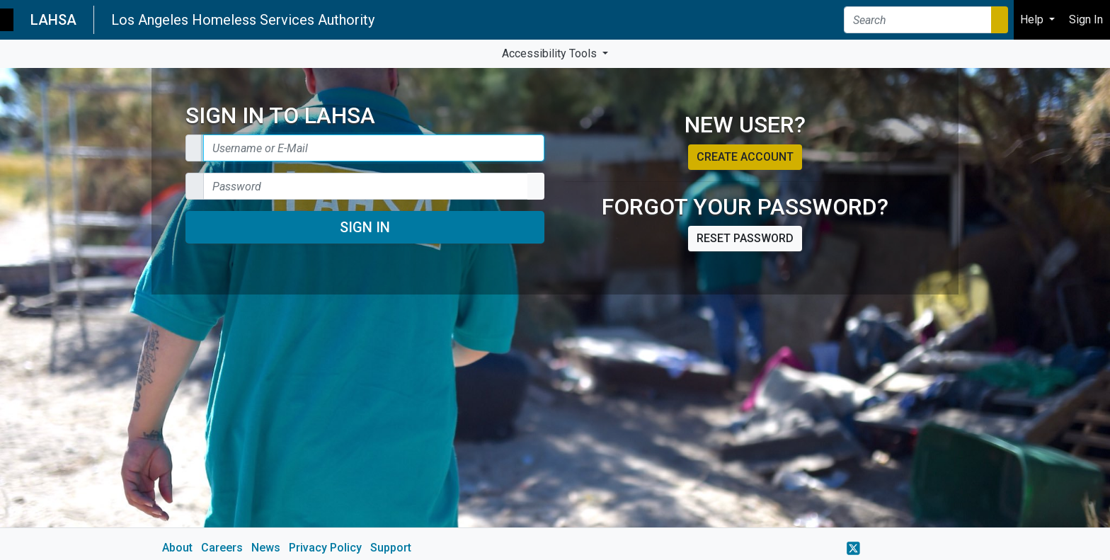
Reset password (745, 238)
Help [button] (1033, 19)
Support (390, 547)
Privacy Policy (325, 547)
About (177, 547)
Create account (745, 157)
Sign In (365, 227)
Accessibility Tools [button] (551, 53)
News (265, 547)
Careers (222, 547)
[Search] (918, 19)
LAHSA (53, 19)
